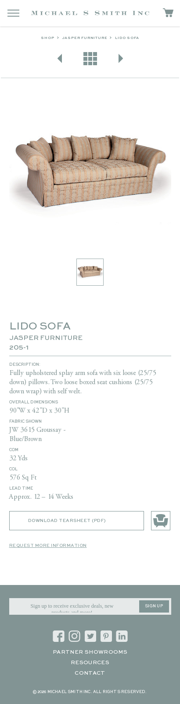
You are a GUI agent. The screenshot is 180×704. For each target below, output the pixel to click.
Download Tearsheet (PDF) (67, 520)
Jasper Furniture (85, 38)
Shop (47, 38)
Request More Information (48, 545)
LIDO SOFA (127, 38)
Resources (90, 662)
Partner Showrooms (90, 652)
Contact (90, 673)
